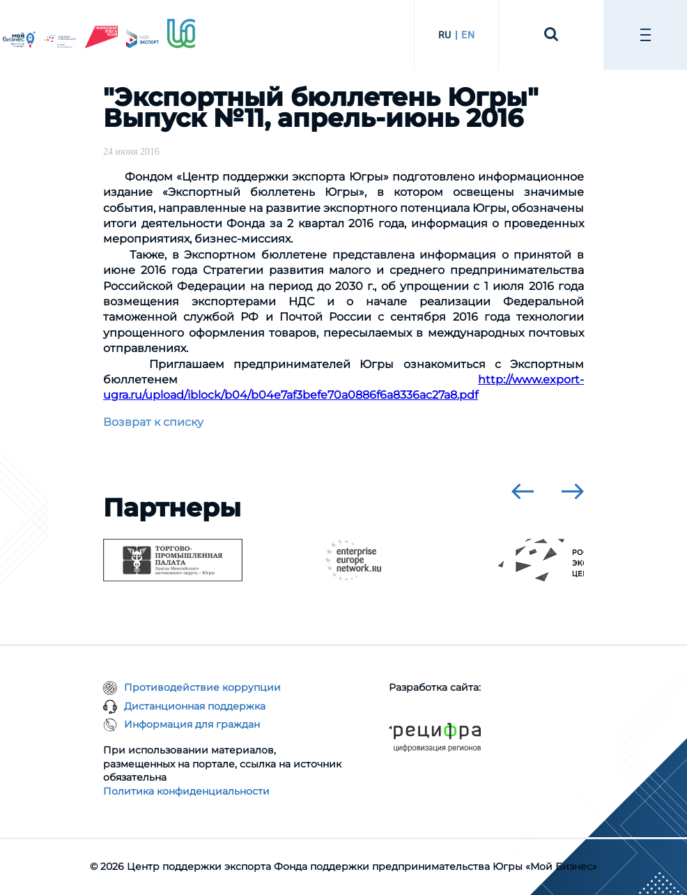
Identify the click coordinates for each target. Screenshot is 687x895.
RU (444, 34)
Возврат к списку (153, 422)
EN (467, 34)
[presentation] (522, 491)
